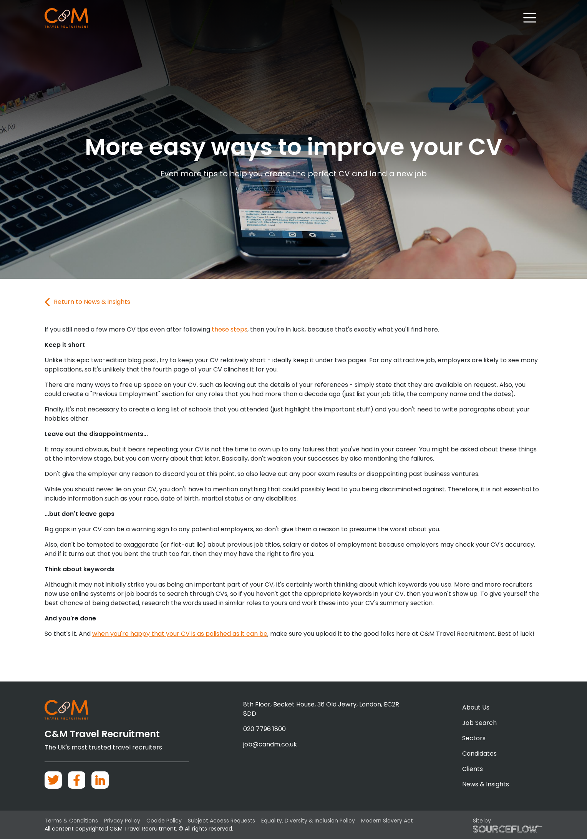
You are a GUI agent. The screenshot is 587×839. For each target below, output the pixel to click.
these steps (229, 329)
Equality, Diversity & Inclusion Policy (308, 820)
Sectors (474, 738)
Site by (507, 825)
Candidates (479, 753)
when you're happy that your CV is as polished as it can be (179, 633)
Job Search (479, 722)
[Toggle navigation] (530, 18)
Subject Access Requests (221, 820)
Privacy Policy (122, 820)
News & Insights (485, 784)
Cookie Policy (164, 820)
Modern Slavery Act (387, 820)
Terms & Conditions (71, 820)
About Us (475, 707)
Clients (472, 768)
